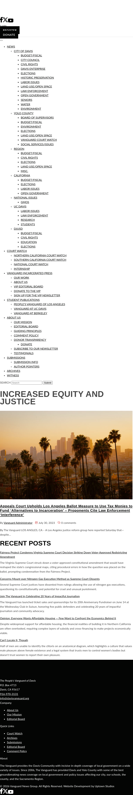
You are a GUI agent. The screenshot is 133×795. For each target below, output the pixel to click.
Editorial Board (16, 719)
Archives (12, 737)
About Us (12, 710)
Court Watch (15, 733)
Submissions (14, 742)
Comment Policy (17, 751)
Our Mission (14, 714)
